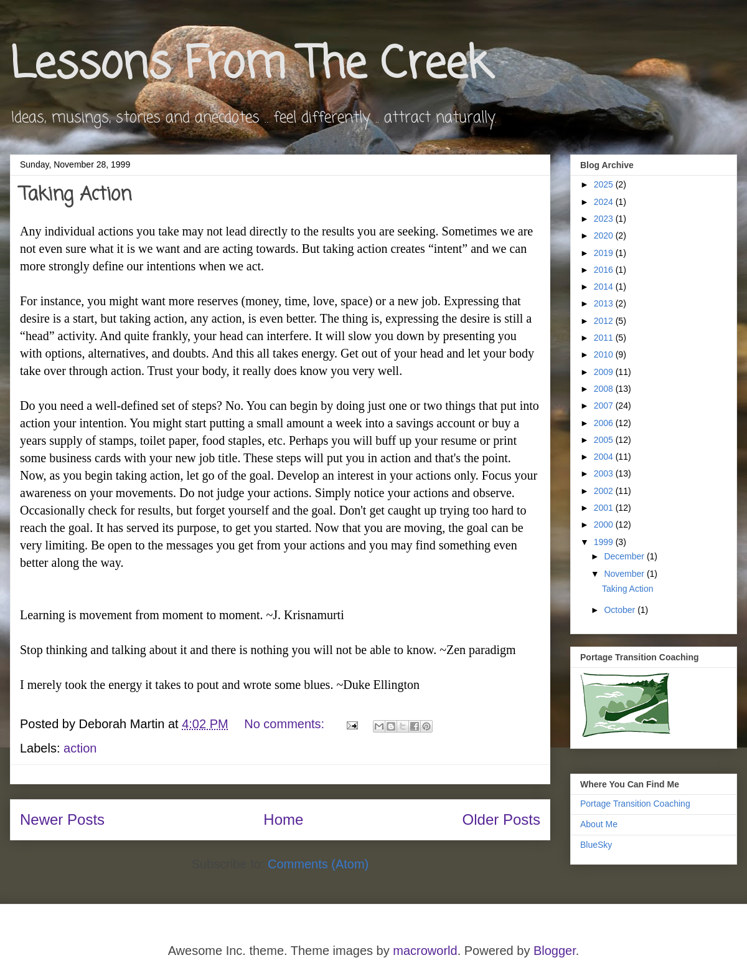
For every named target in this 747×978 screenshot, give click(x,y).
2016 (605, 270)
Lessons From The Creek (250, 65)
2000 (605, 524)
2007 (605, 406)
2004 (605, 457)
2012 (605, 321)
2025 (605, 184)
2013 (605, 303)
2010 (605, 354)
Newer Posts (62, 819)
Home (283, 819)
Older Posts (501, 819)
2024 (605, 202)
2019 (605, 253)
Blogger (554, 950)
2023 (605, 219)
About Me (599, 824)
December (625, 556)
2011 (605, 338)
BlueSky (596, 845)
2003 (605, 473)
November (625, 574)
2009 (605, 372)
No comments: (285, 724)
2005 (605, 440)
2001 (605, 508)
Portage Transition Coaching (635, 804)
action (79, 748)
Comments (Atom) (318, 864)
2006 (605, 423)
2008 (605, 389)
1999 (605, 542)
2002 (605, 491)
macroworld (425, 950)
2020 (605, 235)
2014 (605, 287)
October (620, 610)
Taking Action (75, 195)
